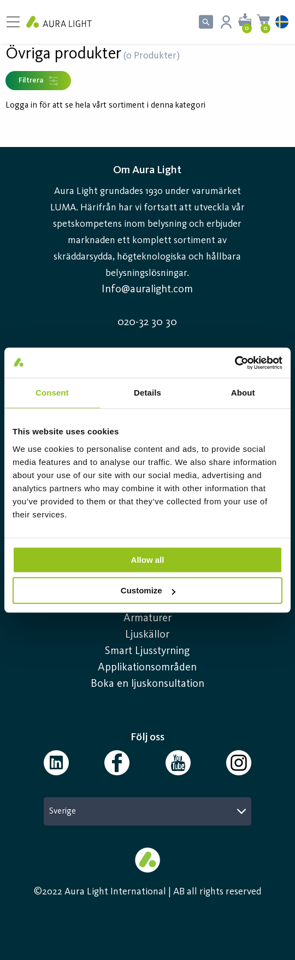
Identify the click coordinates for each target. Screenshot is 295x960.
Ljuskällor (147, 634)
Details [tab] (147, 392)
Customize (148, 590)
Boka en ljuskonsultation (147, 684)
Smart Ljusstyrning (147, 651)
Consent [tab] (52, 392)
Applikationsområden (147, 667)
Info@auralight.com (147, 289)
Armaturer (147, 618)
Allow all (147, 559)
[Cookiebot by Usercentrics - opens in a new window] (234, 363)
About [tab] (243, 392)
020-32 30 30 (147, 322)
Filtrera (38, 80)
